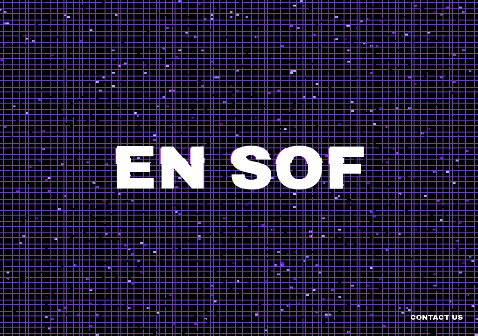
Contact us (436, 317)
